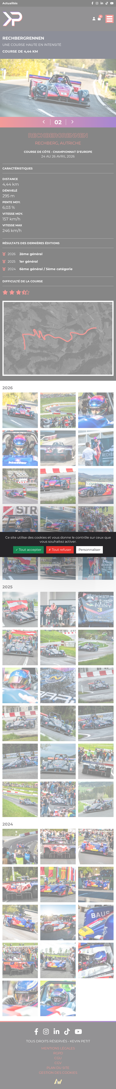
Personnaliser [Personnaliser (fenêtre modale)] (89, 550)
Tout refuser (60, 550)
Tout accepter (28, 550)
